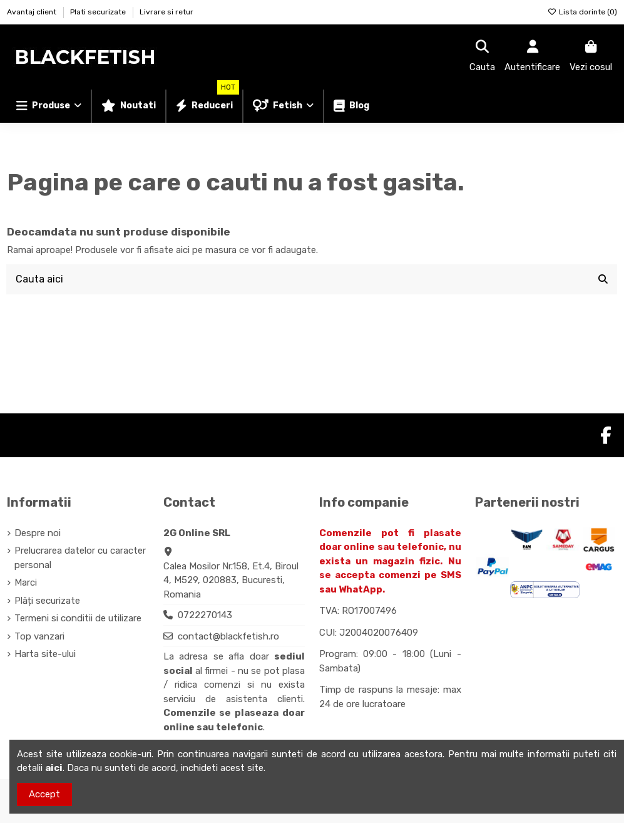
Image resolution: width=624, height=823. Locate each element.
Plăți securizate (47, 600)
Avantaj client (32, 12)
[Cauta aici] (603, 279)
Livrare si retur (166, 12)
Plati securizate (99, 12)
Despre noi (37, 533)
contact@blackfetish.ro (228, 636)
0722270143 (205, 615)
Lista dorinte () (582, 12)
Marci (25, 583)
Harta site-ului (45, 654)
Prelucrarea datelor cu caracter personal (80, 558)
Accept (44, 794)
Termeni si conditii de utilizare (77, 618)
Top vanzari (39, 636)
